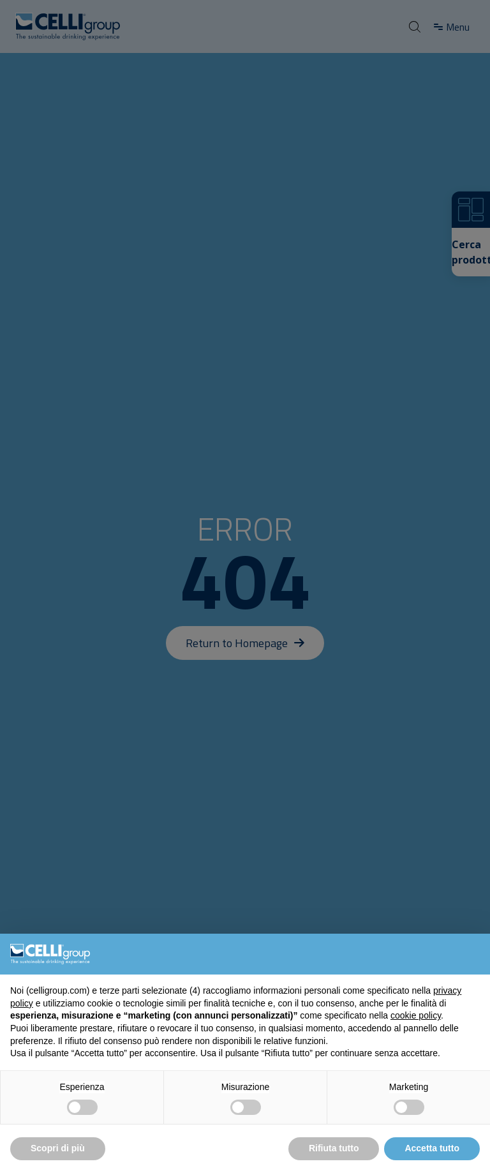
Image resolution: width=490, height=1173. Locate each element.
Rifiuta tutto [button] (334, 1148)
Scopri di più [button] (58, 1148)
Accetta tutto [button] (432, 1148)
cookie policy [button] (415, 1015)
